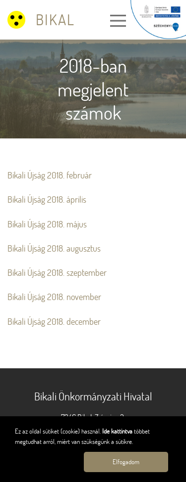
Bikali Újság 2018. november (54, 297)
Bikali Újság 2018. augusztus (54, 248)
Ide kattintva (118, 431)
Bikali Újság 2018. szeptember (57, 272)
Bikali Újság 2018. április (46, 199)
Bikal (55, 19)
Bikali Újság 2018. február (49, 175)
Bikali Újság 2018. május (47, 224)
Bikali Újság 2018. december (54, 321)
